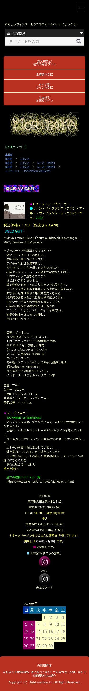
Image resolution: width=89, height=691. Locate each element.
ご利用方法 (60, 672)
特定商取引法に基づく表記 (33, 672)
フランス (25, 158)
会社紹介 (8, 672)
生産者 (8, 154)
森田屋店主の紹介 (44, 675)
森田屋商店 (44, 665)
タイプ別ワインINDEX (44, 85)
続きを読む (11, 469)
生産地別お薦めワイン (44, 98)
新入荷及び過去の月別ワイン (44, 62)
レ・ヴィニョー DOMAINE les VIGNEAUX (27, 170)
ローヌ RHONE (46, 162)
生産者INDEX (44, 74)
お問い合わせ (77, 672)
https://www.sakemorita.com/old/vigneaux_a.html (40, 481)
